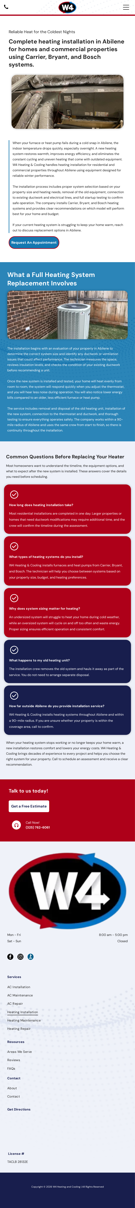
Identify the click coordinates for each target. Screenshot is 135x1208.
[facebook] (10, 957)
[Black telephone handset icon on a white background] (6, 9)
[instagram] (20, 957)
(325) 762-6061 (38, 827)
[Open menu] (126, 7)
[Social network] (30, 957)
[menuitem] (67, 987)
